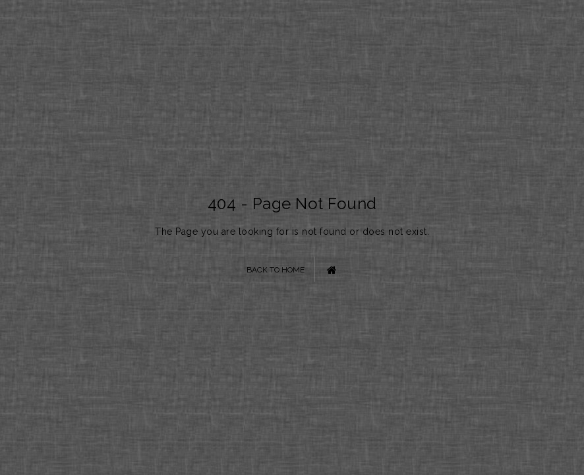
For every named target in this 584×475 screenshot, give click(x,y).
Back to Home (292, 269)
